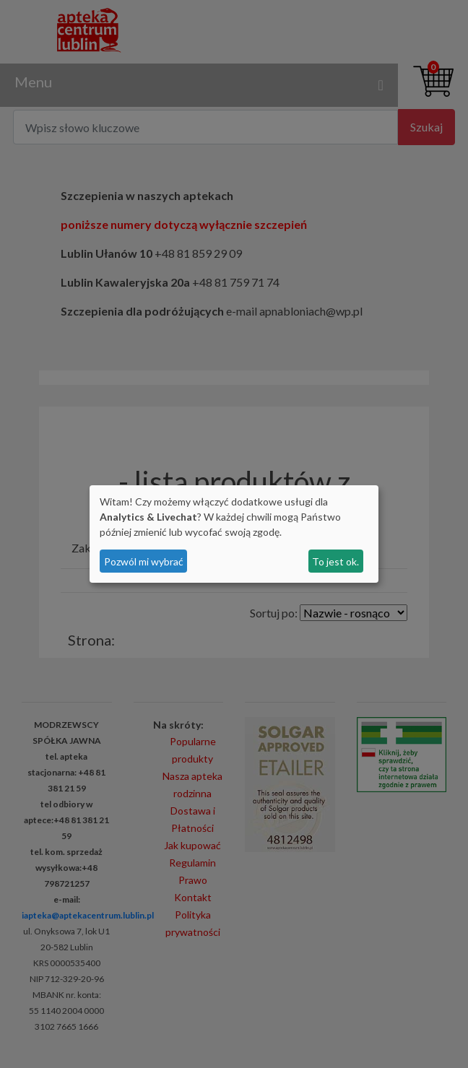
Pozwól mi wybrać (143, 561)
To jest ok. (335, 561)
